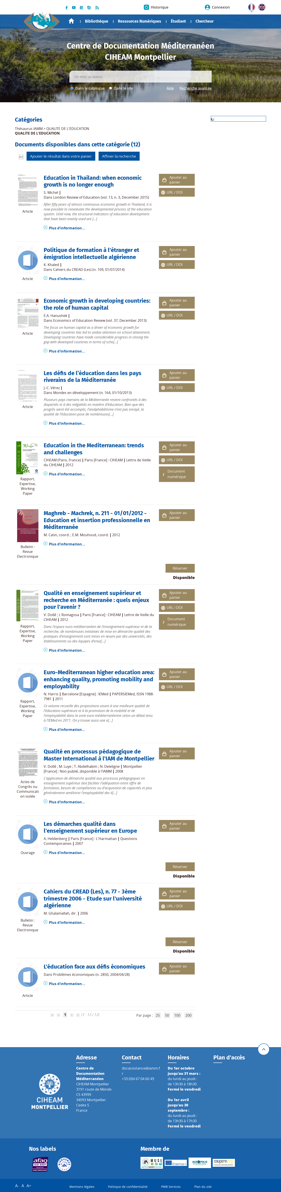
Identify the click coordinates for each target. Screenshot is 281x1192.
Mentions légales (81, 1187)
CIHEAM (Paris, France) (62, 460)
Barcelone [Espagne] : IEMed (85, 694)
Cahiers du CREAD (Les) (73, 891)
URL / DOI (174, 192)
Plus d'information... (67, 228)
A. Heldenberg (55, 838)
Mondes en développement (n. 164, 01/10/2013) (92, 392)
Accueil (71, 21)
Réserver (180, 568)
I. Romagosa (69, 614)
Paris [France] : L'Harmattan (94, 838)
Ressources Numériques (139, 21)
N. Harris (51, 694)
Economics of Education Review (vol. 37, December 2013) (100, 320)
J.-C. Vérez (52, 387)
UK (260, 6)
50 (167, 1015)
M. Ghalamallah (56, 913)
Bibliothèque (96, 21)
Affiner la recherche (119, 156)
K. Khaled (51, 264)
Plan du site (203, 1187)
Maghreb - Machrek (68, 513)
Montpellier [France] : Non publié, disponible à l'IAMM (93, 769)
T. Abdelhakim (85, 766)
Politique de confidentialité (128, 1187)
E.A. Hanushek (55, 315)
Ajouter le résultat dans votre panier (61, 156)
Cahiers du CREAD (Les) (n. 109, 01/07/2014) (89, 269)
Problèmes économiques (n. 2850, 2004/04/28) (91, 974)
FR (250, 6)
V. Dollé (50, 614)
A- (17, 1185)
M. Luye (65, 766)
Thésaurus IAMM (29, 128)
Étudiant (178, 21)
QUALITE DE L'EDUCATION (67, 128)
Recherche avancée (196, 88)
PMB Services (171, 1187)
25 (158, 1015)
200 (188, 1015)
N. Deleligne (110, 766)
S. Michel (51, 192)
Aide (170, 88)
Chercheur (205, 21)
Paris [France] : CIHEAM (104, 460)
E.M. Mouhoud (84, 534)
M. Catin (50, 534)
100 (177, 1015)
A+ (29, 1185)
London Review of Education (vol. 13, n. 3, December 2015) (101, 197)
